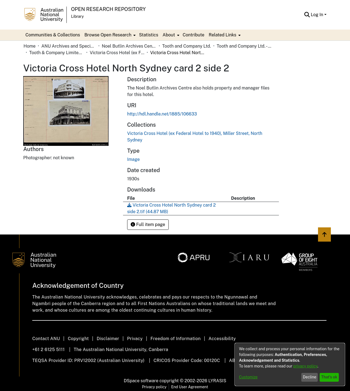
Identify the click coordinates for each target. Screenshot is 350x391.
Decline (309, 377)
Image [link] (133, 159)
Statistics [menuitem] (148, 34)
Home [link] (30, 46)
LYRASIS (217, 380)
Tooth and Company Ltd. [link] (186, 46)
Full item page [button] (148, 224)
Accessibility (222, 338)
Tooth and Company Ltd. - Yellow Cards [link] (244, 46)
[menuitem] (109, 35)
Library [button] (77, 16)
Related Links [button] (222, 34)
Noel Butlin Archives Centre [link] (129, 46)
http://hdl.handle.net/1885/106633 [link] (162, 114)
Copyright (78, 338)
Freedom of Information (175, 338)
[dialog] (290, 364)
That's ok (329, 377)
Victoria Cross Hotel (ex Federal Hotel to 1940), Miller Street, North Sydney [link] (117, 52)
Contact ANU (46, 338)
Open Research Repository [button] (108, 9)
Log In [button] (317, 14)
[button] (307, 14)
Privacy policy (154, 387)
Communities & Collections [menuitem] (52, 34)
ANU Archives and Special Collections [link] (68, 46)
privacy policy (305, 366)
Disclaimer (108, 338)
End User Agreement (189, 387)
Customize (248, 377)
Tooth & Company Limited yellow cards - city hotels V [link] (56, 52)
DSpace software (141, 380)
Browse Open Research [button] (108, 34)
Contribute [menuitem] (193, 34)
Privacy (135, 338)
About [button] (169, 34)
